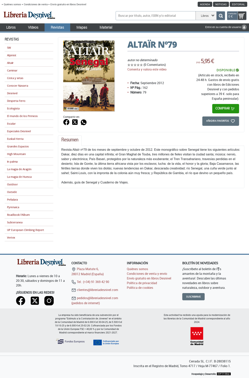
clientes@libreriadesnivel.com (94, 290)
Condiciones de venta (36, 4)
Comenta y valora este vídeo (147, 69)
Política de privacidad (142, 283)
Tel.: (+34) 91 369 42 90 (90, 282)
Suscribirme (193, 296)
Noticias (221, 4)
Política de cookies (140, 287)
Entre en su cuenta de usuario (226, 27)
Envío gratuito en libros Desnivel (68, 4)
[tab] (70, 140)
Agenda (205, 4)
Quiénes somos (12, 4)
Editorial (238, 4)
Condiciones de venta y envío (147, 273)
